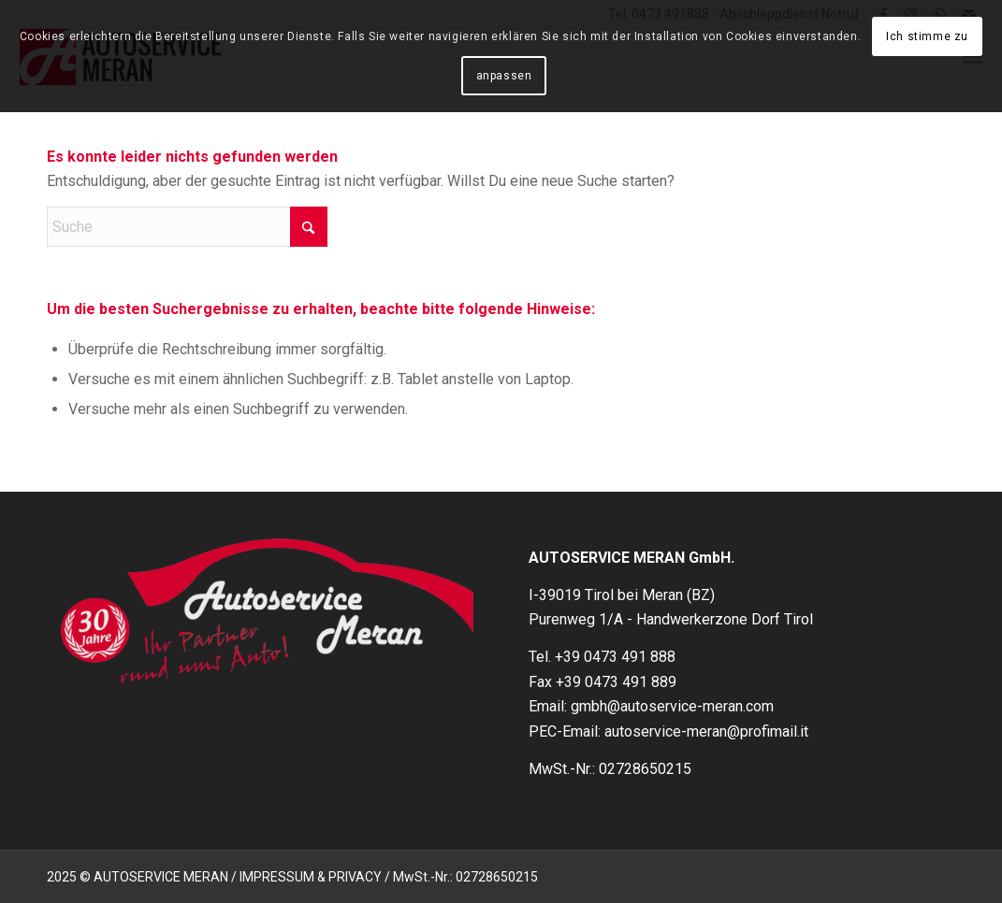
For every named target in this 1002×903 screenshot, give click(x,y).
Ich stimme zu (927, 36)
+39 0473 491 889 (616, 682)
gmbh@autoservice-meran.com (672, 706)
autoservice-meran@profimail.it (706, 731)
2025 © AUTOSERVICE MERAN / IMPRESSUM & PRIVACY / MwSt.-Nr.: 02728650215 (292, 876)
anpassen (504, 75)
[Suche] (187, 227)
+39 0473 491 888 (615, 657)
